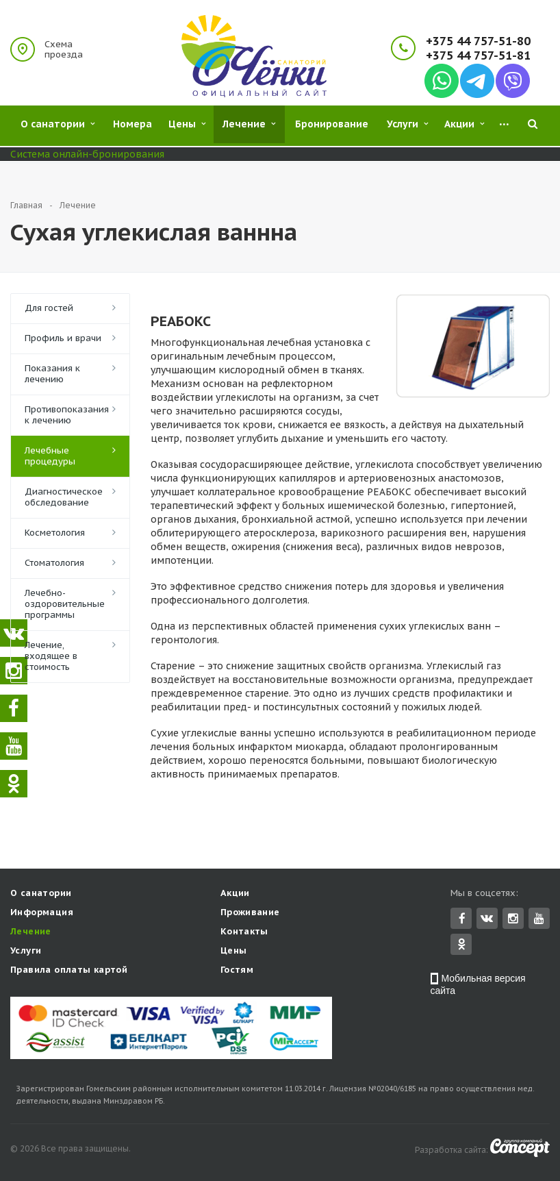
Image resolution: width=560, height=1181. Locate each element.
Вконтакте (487, 919)
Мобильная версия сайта (478, 985)
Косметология (55, 532)
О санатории (40, 894)
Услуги (25, 952)
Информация (41, 913)
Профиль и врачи (63, 338)
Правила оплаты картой (68, 971)
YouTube (539, 919)
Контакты (244, 932)
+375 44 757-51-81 (478, 56)
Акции (235, 894)
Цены (233, 952)
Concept (520, 1149)
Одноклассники (461, 945)
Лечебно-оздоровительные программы (65, 604)
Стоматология (54, 563)
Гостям (236, 971)
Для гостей (49, 308)
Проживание (250, 913)
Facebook (462, 919)
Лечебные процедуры (50, 456)
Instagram (513, 919)
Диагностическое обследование (64, 497)
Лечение (30, 932)
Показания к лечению (52, 373)
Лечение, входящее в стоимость (51, 656)
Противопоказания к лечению (67, 414)
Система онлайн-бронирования (87, 154)
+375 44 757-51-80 (478, 41)
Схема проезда (63, 49)
